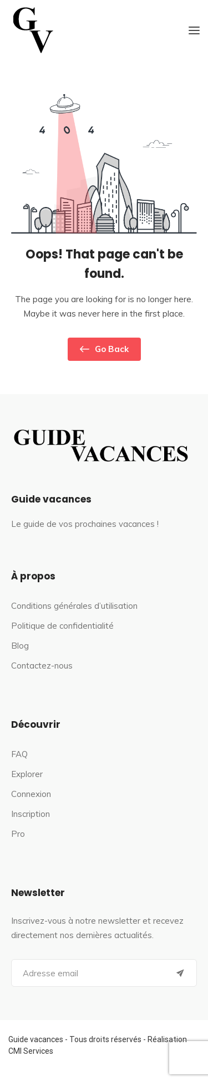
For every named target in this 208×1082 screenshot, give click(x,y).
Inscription (30, 814)
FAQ (19, 754)
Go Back (104, 349)
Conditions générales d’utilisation (74, 605)
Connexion (31, 794)
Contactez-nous (42, 665)
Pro (18, 834)
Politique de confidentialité (62, 625)
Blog (20, 645)
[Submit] (180, 973)
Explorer (27, 774)
